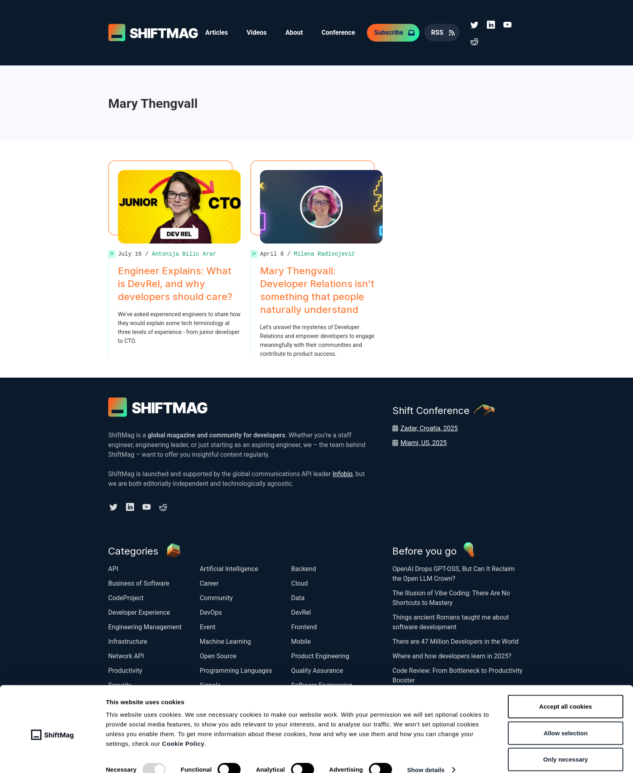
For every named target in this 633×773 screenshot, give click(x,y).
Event (208, 626)
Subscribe (391, 32)
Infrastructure (127, 640)
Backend (303, 567)
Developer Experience (139, 611)
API (113, 567)
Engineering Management (145, 626)
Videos (257, 32)
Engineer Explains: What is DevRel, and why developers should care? (175, 283)
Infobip (343, 473)
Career (209, 582)
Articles (216, 32)
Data (297, 597)
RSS (440, 32)
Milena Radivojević (324, 253)
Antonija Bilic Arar (184, 253)
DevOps (211, 611)
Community (216, 597)
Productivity (125, 669)
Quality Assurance (317, 669)
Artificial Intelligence (229, 567)
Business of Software (138, 582)
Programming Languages (236, 669)
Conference (340, 32)
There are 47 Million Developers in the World (455, 640)
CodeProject (125, 597)
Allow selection (565, 720)
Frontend (303, 626)
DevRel (301, 611)
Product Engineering (320, 655)
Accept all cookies (565, 693)
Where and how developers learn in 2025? (451, 655)
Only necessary (565, 746)
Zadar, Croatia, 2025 (429, 427)
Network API (126, 655)
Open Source (218, 655)
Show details (425, 757)
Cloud (299, 582)
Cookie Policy (183, 730)
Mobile (300, 640)
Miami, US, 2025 (423, 442)
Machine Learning (225, 640)
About (295, 32)
